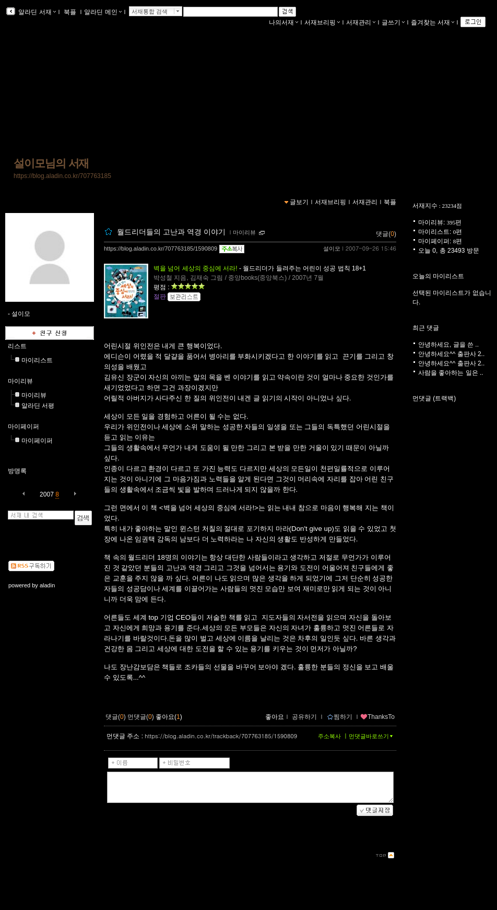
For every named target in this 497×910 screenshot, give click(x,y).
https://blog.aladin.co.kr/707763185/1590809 (160, 248)
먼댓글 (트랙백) (434, 398)
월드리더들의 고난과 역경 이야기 (172, 232)
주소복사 (329, 736)
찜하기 (339, 716)
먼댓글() (140, 716)
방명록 (17, 471)
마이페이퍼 (23, 426)
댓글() (386, 234)
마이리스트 (37, 360)
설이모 (331, 248)
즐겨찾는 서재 (432, 22)
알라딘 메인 (102, 12)
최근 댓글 (425, 328)
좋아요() (169, 716)
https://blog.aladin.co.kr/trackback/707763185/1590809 (221, 736)
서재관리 (360, 22)
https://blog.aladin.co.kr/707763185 (62, 176)
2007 (47, 494)
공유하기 (304, 716)
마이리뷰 (20, 381)
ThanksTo (377, 716)
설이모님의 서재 (51, 163)
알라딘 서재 (36, 12)
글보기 (299, 202)
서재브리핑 (322, 22)
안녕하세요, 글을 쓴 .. (448, 344)
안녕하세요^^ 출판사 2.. (451, 354)
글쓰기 (393, 22)
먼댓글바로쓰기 (372, 736)
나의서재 (283, 22)
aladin (47, 585)
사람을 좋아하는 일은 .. (450, 372)
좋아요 (274, 716)
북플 (70, 12)
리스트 (17, 346)
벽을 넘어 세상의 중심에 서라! (195, 268)
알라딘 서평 (37, 405)
